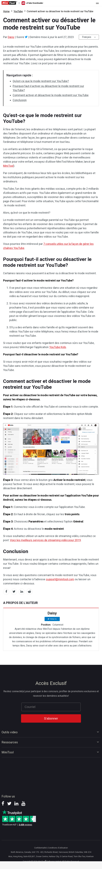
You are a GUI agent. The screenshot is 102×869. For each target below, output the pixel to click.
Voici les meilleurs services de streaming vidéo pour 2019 (45, 540)
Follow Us (53, 619)
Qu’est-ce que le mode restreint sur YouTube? (41, 81)
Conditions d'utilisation (58, 848)
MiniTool (8, 165)
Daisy (11, 37)
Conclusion (20, 100)
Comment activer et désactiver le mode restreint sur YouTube (51, 95)
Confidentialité (40, 848)
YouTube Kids (57, 347)
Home (6, 11)
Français (86, 37)
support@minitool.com (60, 579)
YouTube (18, 11)
